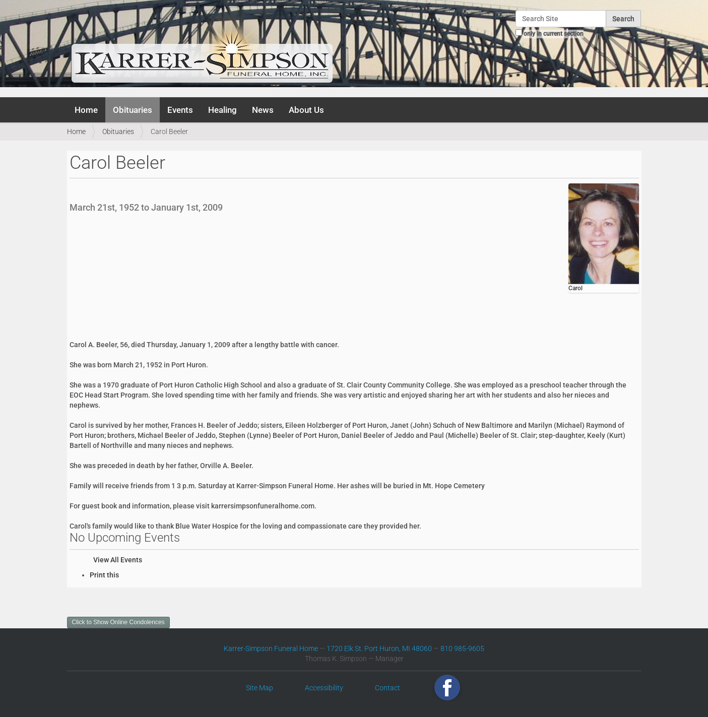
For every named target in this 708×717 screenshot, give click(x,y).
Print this (104, 575)
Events (180, 110)
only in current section (554, 33)
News (263, 110)
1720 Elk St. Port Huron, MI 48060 (379, 648)
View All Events (117, 560)
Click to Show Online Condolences (118, 622)
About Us (306, 110)
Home (86, 110)
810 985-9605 (462, 648)
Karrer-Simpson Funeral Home (271, 648)
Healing (222, 110)
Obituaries (132, 110)
